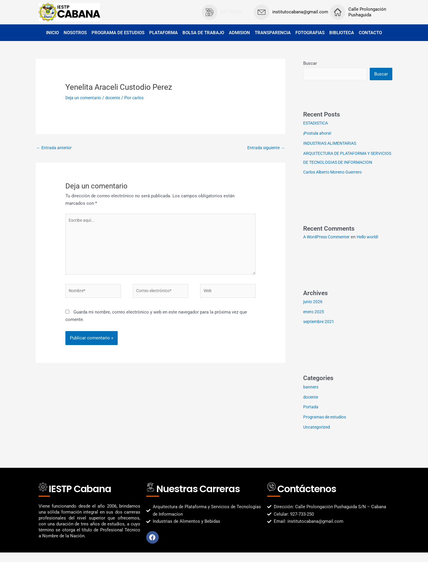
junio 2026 (313, 311)
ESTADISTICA (317, 123)
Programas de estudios (326, 426)
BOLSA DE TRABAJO (203, 32)
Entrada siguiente (265, 148)
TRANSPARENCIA (273, 32)
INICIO (52, 32)
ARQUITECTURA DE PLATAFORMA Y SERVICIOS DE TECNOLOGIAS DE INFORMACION (339, 162)
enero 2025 (314, 321)
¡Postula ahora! (318, 133)
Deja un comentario (84, 97)
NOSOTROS (75, 32)
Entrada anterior (55, 148)
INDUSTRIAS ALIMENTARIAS (332, 144)
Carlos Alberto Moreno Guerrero (335, 181)
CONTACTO (370, 32)
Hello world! (373, 246)
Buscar (310, 63)
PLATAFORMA (163, 32)
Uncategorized (317, 436)
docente (116, 97)
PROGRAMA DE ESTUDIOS (118, 32)
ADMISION (239, 32)
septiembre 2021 (319, 331)
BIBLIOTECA (341, 32)
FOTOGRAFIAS (310, 32)
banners (311, 396)
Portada (311, 416)
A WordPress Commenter (328, 246)
